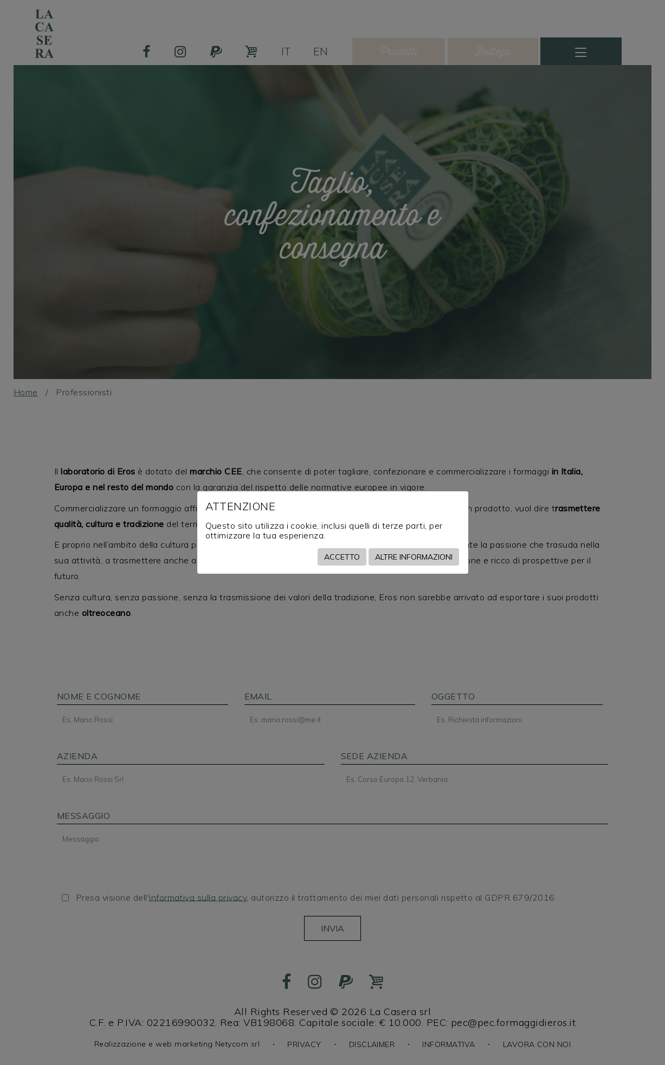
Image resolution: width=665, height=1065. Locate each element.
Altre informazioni (414, 557)
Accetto (342, 557)
